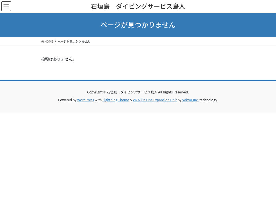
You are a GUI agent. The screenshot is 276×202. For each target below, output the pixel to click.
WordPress (85, 99)
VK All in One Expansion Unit (155, 99)
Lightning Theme (115, 99)
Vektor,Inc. (190, 99)
